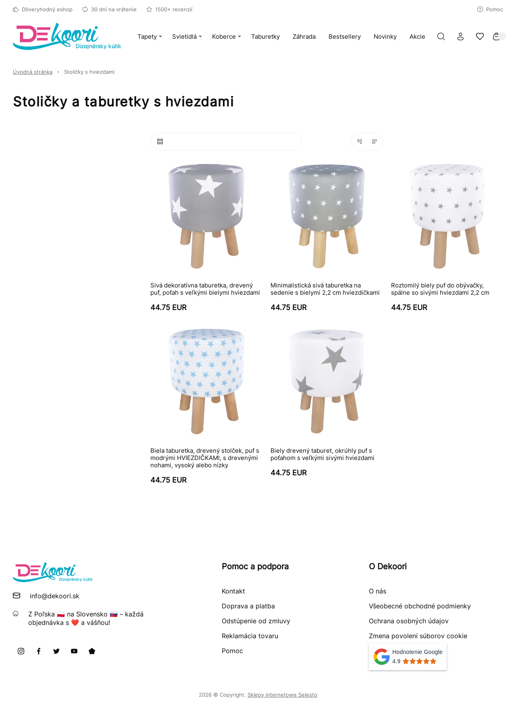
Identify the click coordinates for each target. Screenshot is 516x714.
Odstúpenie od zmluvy (256, 621)
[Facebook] (39, 651)
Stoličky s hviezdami (89, 72)
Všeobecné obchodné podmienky (420, 606)
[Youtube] (74, 651)
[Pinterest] (92, 651)
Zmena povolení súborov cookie (418, 636)
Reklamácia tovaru (250, 636)
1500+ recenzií (169, 9)
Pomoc (490, 9)
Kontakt (233, 591)
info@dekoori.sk (54, 596)
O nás (377, 591)
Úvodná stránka (32, 72)
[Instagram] (21, 651)
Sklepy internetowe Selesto (282, 694)
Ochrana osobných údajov (409, 621)
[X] (56, 651)
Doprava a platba (248, 606)
